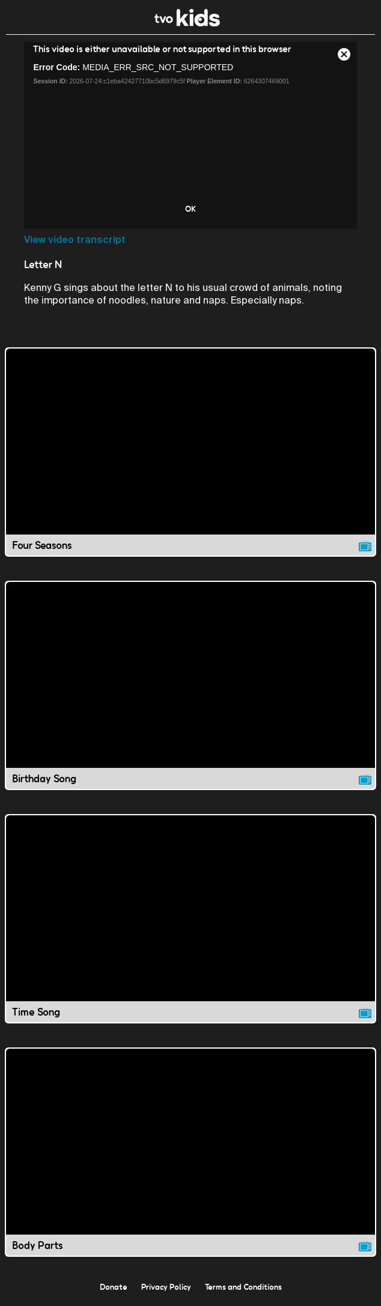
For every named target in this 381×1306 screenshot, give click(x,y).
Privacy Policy (166, 1286)
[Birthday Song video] (190, 685)
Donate (113, 1286)
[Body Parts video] (190, 1152)
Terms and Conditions (243, 1286)
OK (190, 208)
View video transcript (75, 239)
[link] (187, 23)
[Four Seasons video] (190, 452)
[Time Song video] (190, 918)
